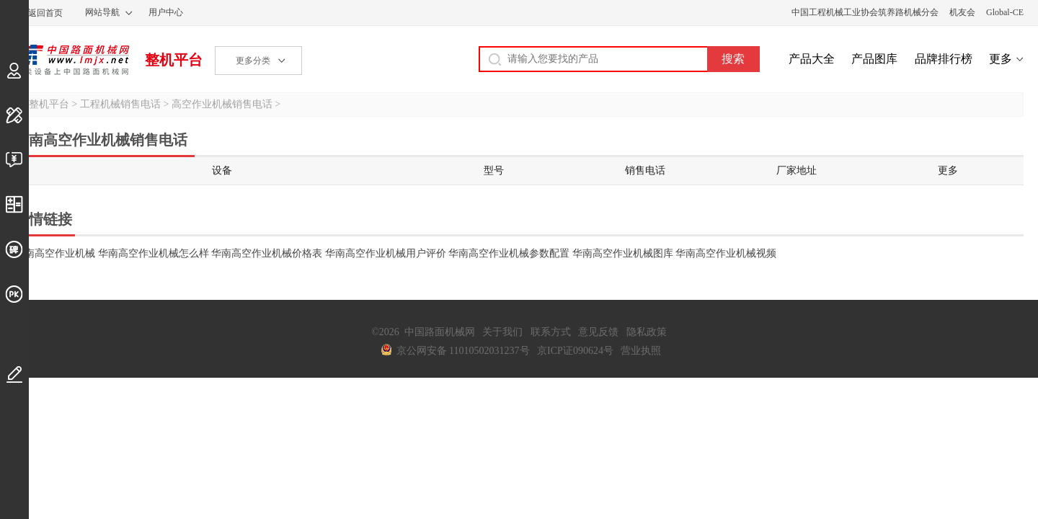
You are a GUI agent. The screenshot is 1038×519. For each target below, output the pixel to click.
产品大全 (812, 59)
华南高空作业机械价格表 (266, 253)
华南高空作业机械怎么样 (153, 253)
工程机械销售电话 (120, 104)
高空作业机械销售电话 (222, 104)
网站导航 (102, 12)
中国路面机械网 (71, 60)
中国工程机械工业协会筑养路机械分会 (865, 12)
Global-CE (1005, 12)
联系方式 (551, 332)
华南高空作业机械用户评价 (385, 253)
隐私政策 (646, 332)
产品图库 (874, 59)
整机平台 (174, 60)
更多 (1000, 59)
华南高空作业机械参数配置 (508, 253)
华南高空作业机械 (54, 253)
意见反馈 (598, 332)
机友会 (962, 12)
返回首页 (45, 13)
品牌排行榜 (943, 59)
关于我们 (502, 332)
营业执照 (641, 350)
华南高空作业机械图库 (622, 253)
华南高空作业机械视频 (725, 253)
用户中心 (165, 12)
